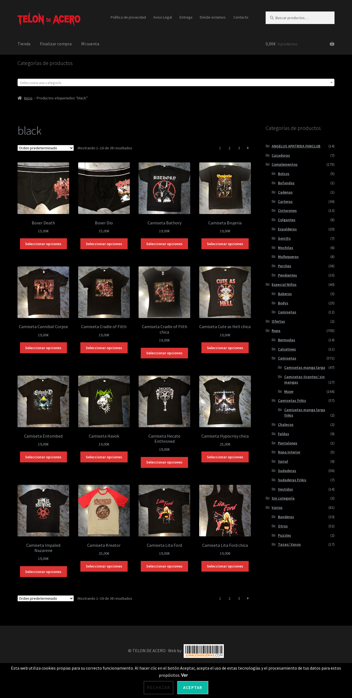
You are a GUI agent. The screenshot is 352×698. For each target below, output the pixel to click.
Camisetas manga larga (304, 367)
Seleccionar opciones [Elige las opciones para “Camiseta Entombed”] (43, 457)
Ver (184, 675)
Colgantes (286, 219)
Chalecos (286, 424)
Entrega (186, 17)
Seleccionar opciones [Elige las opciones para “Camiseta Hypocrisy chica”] (225, 457)
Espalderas (287, 229)
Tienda (23, 43)
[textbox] (176, 83)
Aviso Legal (162, 17)
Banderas (286, 516)
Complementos (285, 164)
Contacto (240, 17)
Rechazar (158, 687)
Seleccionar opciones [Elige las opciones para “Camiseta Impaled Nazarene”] (43, 571)
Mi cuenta (90, 43)
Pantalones (287, 443)
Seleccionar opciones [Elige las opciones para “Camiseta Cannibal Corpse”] (43, 347)
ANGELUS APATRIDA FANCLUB (296, 146)
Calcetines (287, 349)
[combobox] (175, 82)
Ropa (276, 330)
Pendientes (287, 275)
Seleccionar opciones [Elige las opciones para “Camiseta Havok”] (104, 457)
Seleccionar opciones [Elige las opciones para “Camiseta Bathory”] (164, 243)
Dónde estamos (213, 17)
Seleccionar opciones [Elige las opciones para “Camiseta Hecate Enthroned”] (164, 462)
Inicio (28, 98)
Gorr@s (284, 238)
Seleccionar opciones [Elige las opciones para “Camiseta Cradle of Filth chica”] (164, 353)
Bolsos (283, 173)
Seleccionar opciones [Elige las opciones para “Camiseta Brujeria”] (225, 243)
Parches (284, 265)
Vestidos (285, 489)
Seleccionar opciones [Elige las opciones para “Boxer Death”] (43, 243)
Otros (283, 526)
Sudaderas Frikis (292, 479)
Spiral (283, 461)
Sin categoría (283, 498)
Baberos (285, 293)
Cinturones (287, 210)
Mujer (289, 391)
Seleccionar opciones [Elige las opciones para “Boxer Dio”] (104, 243)
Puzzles (284, 535)
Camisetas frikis (292, 400)
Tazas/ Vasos (289, 544)
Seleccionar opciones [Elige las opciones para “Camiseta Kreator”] (104, 566)
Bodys (283, 303)
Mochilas (285, 247)
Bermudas (286, 339)
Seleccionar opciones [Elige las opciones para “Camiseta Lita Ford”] (164, 566)
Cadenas (285, 192)
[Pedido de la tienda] (45, 148)
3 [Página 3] (239, 147)
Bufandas (286, 182)
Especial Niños (284, 284)
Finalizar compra (56, 43)
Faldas (283, 433)
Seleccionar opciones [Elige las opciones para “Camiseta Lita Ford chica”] (225, 566)
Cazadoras (281, 155)
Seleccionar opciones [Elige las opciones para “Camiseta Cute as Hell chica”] (225, 347)
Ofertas (278, 321)
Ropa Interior (289, 452)
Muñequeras (288, 256)
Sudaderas (287, 470)
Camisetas (287, 312)
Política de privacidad (128, 17)
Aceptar (192, 687)
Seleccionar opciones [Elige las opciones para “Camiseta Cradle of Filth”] (104, 347)
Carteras (285, 201)
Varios (277, 507)
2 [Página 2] (229, 147)
